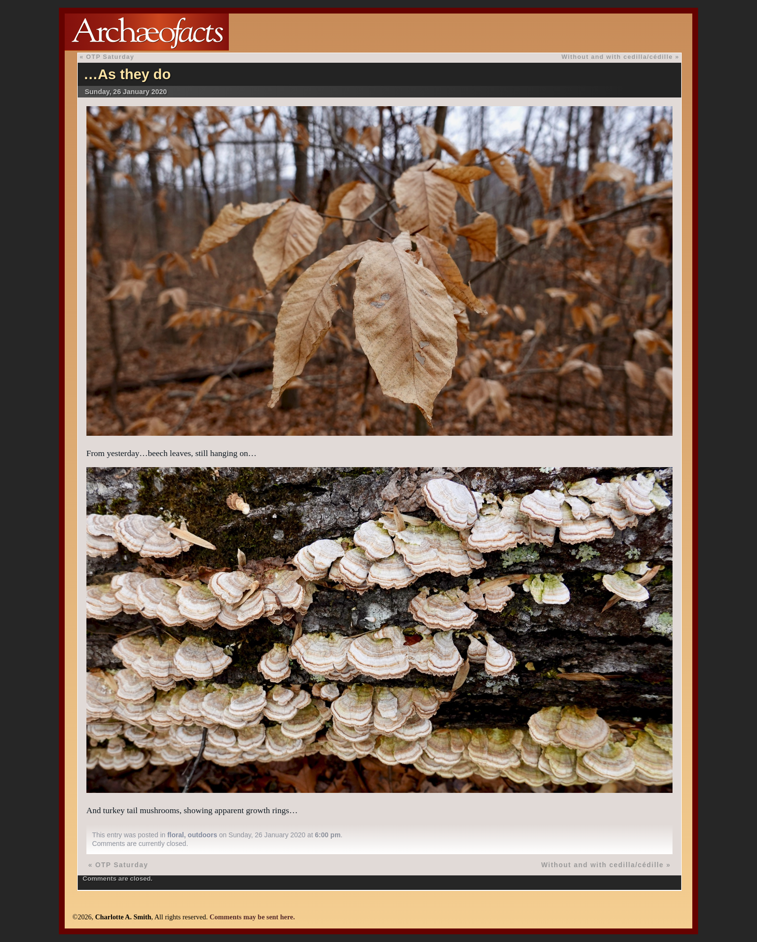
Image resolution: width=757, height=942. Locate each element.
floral (176, 835)
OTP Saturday (110, 56)
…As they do (127, 74)
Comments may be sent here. (252, 917)
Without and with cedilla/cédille (617, 56)
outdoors (202, 835)
